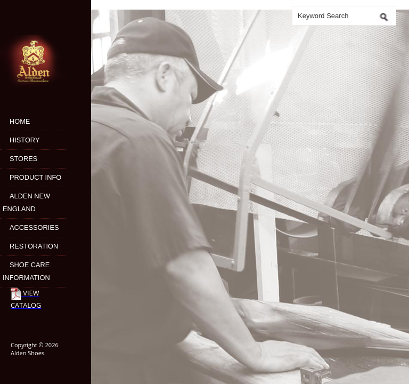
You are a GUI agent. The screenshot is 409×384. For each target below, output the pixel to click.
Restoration (34, 246)
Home (20, 121)
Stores (23, 159)
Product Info (35, 177)
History (24, 140)
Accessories (34, 227)
